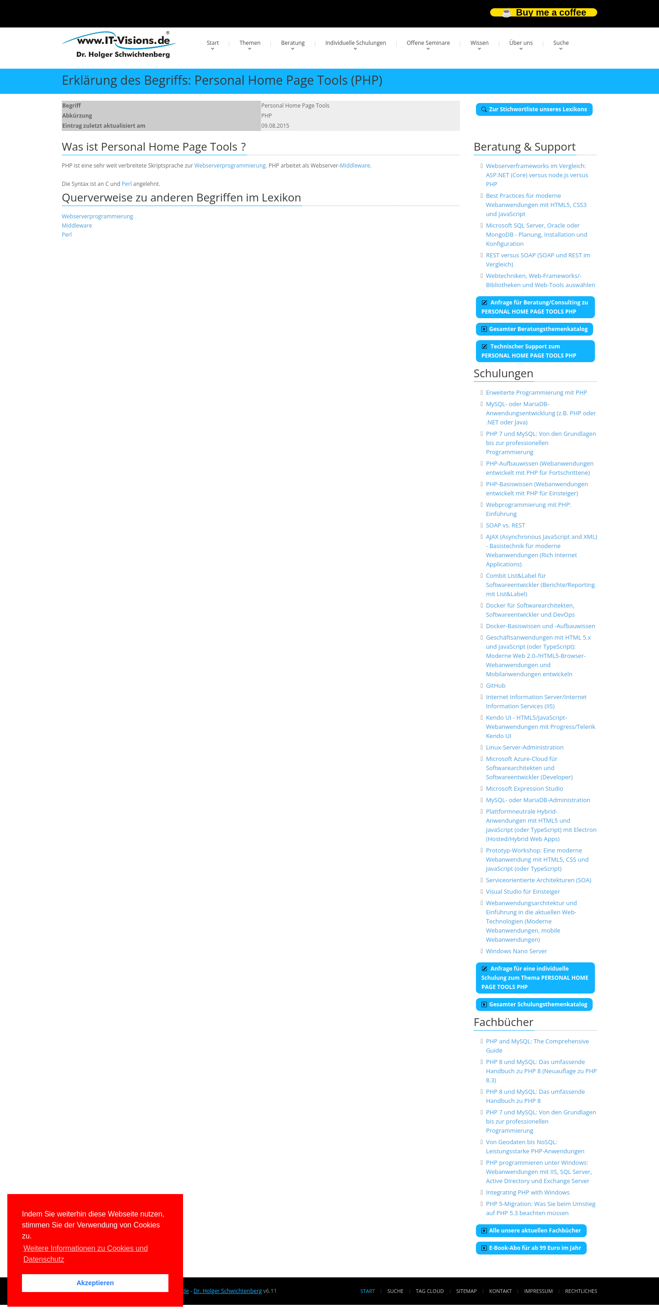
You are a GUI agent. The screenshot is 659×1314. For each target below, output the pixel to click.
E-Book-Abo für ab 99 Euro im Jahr (531, 1248)
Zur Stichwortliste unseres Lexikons (534, 109)
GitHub (496, 685)
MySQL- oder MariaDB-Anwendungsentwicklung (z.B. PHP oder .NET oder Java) (541, 413)
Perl (127, 184)
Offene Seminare (428, 43)
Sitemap (466, 1290)
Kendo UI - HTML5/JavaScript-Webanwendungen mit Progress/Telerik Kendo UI (540, 726)
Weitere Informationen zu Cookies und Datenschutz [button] (85, 1253)
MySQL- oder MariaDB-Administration (538, 800)
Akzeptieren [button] (95, 1283)
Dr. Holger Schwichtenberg (228, 1291)
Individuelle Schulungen (355, 43)
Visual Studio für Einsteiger (523, 891)
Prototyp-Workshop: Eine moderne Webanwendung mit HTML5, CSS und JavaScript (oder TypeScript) (537, 859)
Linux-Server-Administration (525, 747)
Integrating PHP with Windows (528, 1192)
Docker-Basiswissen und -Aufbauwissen (540, 626)
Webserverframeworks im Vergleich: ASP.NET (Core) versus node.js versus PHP (537, 175)
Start (213, 43)
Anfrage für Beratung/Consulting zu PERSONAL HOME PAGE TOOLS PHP (534, 307)
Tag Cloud (430, 1290)
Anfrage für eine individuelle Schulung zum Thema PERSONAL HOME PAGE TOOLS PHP (535, 978)
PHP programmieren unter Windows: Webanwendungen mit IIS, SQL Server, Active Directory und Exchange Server (539, 1171)
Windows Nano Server (516, 951)
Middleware (355, 165)
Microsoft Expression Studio (524, 788)
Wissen (479, 43)
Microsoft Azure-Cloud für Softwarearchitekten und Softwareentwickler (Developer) (529, 768)
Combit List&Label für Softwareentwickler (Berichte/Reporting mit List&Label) (540, 584)
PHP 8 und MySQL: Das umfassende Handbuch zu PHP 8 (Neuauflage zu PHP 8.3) (541, 1071)
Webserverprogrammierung (230, 165)
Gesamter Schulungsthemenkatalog (534, 1004)
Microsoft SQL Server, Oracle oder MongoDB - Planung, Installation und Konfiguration (537, 234)
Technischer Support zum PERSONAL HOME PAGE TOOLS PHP (528, 350)
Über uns (521, 43)
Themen (249, 43)
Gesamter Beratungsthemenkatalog (534, 329)
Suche (561, 43)
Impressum (538, 1290)
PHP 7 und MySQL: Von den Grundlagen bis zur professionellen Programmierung (541, 442)
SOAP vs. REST (505, 525)
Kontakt (500, 1290)
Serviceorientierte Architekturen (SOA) (538, 880)
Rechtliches (581, 1290)
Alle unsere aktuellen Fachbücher (531, 1230)
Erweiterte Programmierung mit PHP (536, 392)
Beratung (293, 43)
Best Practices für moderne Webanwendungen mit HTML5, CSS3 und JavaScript (536, 204)
